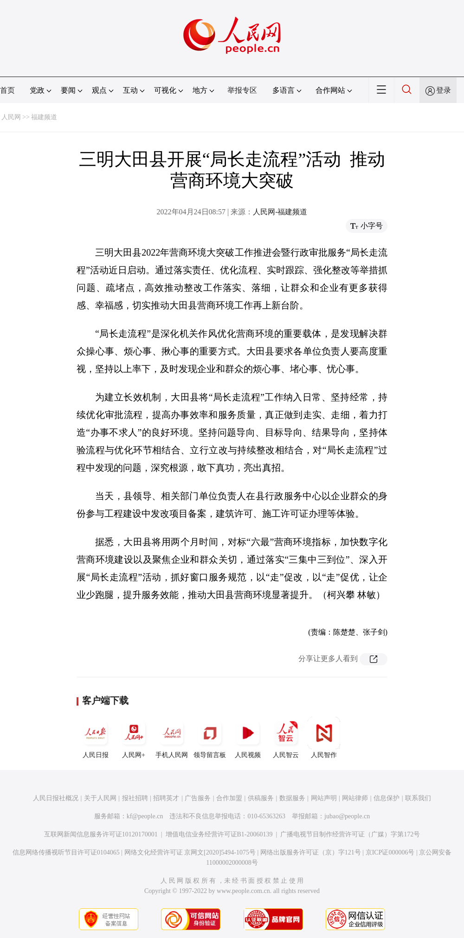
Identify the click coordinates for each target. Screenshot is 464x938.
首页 (7, 90)
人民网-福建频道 (280, 212)
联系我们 (418, 798)
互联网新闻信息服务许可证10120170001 (101, 834)
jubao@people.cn (347, 816)
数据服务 (292, 798)
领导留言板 (209, 737)
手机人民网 (171, 737)
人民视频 (248, 737)
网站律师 (355, 798)
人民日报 (95, 737)
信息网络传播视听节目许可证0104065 (66, 852)
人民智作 (324, 737)
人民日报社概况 (55, 798)
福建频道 (44, 117)
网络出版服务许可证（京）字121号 (310, 852)
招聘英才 (166, 798)
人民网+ (133, 737)
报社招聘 (135, 798)
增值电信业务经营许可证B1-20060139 (219, 834)
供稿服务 (261, 798)
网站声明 (324, 798)
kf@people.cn (145, 816)
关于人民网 (100, 798)
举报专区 (242, 90)
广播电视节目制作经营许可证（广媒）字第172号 (350, 834)
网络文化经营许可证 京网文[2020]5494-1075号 (190, 852)
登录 (443, 90)
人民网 (11, 117)
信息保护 (387, 798)
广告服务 (198, 798)
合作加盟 (229, 798)
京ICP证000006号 (390, 852)
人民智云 (286, 737)
